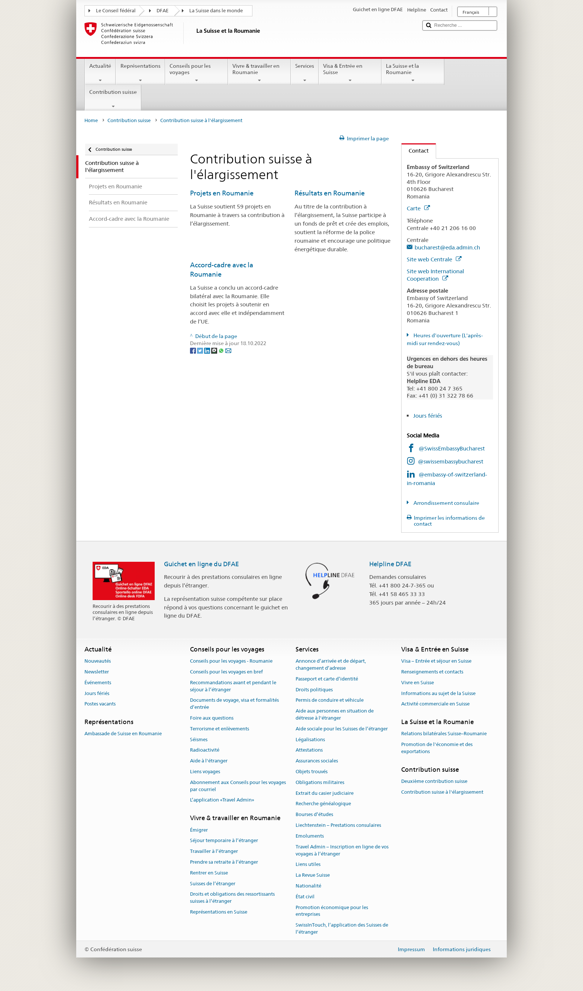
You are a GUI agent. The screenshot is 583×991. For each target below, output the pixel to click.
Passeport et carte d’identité (327, 679)
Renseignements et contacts (432, 672)
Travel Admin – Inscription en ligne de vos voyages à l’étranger (342, 850)
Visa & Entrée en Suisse (350, 73)
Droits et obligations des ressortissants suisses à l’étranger (232, 898)
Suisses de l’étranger (212, 883)
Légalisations (310, 739)
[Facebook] (193, 350)
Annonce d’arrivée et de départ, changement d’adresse (331, 664)
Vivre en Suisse (417, 682)
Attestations (309, 750)
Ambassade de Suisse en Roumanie (123, 734)
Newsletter (96, 672)
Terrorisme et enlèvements (219, 729)
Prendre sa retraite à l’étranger (224, 862)
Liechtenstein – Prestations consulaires (338, 825)
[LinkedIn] (207, 350)
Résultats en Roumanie (329, 193)
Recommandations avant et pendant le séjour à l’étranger (233, 686)
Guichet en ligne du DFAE (201, 564)
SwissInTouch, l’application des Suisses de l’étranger (342, 928)
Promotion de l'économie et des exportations (437, 748)
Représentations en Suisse (218, 912)
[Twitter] (200, 350)
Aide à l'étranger (209, 761)
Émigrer (199, 830)
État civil (305, 896)
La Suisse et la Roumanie (413, 73)
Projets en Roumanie (222, 193)
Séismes (198, 739)
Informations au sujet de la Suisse (438, 693)
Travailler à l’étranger (214, 851)
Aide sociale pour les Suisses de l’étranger (342, 729)
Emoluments (310, 836)
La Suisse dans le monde (216, 10)
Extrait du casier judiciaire (325, 793)
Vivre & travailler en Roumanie (259, 73)
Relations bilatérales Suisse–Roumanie (444, 734)
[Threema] (214, 350)
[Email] (228, 350)
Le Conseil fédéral (116, 10)
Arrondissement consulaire (445, 503)
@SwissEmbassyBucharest (452, 448)
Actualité (100, 73)
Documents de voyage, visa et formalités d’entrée (234, 704)
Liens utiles (308, 864)
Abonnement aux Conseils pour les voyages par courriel (238, 786)
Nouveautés (97, 661)
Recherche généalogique (323, 804)
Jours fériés (427, 415)
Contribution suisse (113, 99)
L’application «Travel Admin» (222, 800)
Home (91, 120)
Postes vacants (100, 704)
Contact (415, 150)
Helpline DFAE (390, 564)
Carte (418, 208)
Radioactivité (204, 750)
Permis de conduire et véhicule (330, 700)
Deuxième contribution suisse (434, 781)
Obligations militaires (320, 782)
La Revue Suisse (313, 875)
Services (304, 73)
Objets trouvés (312, 771)
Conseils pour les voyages (196, 73)
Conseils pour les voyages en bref (226, 672)
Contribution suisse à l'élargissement (442, 792)
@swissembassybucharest (450, 461)
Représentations (140, 73)
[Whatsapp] (221, 350)
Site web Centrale (434, 259)
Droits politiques (314, 689)
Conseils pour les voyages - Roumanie (231, 661)
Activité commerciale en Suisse (435, 704)
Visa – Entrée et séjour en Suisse (436, 661)
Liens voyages (205, 771)
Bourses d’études (314, 815)
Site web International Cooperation (435, 275)
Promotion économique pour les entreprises (332, 911)
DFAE (162, 10)
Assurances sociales (317, 761)
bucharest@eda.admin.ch (447, 247)
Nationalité (308, 886)
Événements (97, 682)
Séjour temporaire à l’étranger (224, 841)
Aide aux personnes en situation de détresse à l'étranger (335, 714)
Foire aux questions (211, 718)
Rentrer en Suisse (209, 873)
